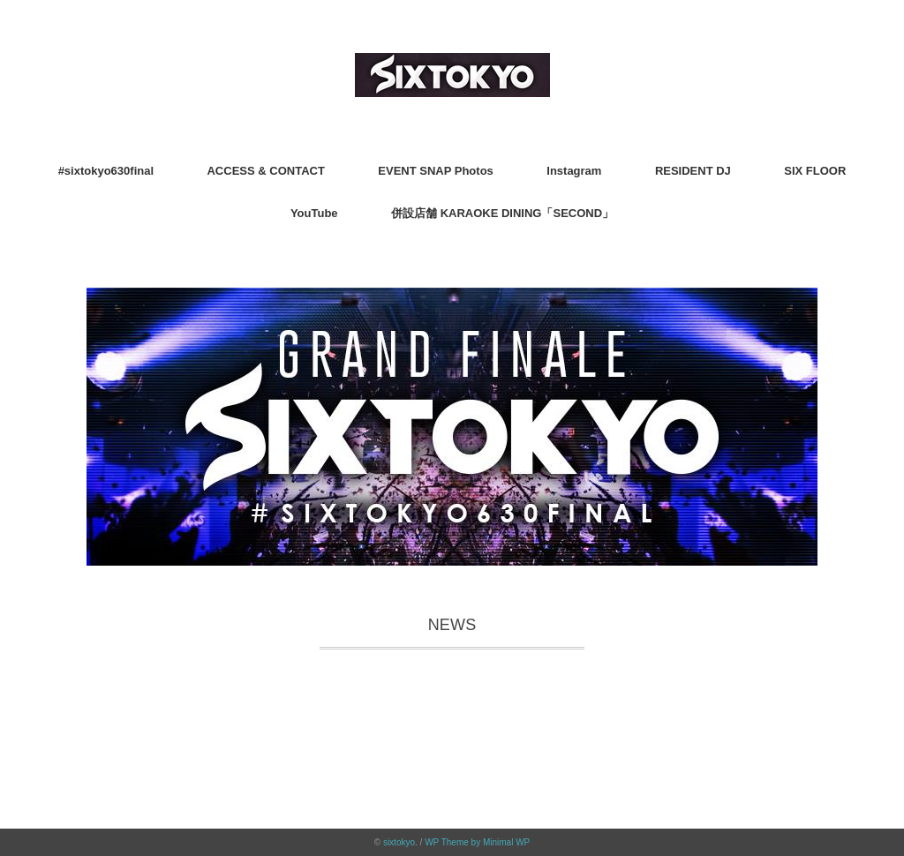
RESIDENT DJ (693, 170)
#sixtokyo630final (106, 170)
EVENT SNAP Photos (435, 170)
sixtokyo (399, 842)
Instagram (573, 170)
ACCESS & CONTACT (265, 170)
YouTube (314, 213)
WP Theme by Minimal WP (477, 842)
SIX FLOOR (815, 170)
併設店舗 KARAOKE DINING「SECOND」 (502, 213)
